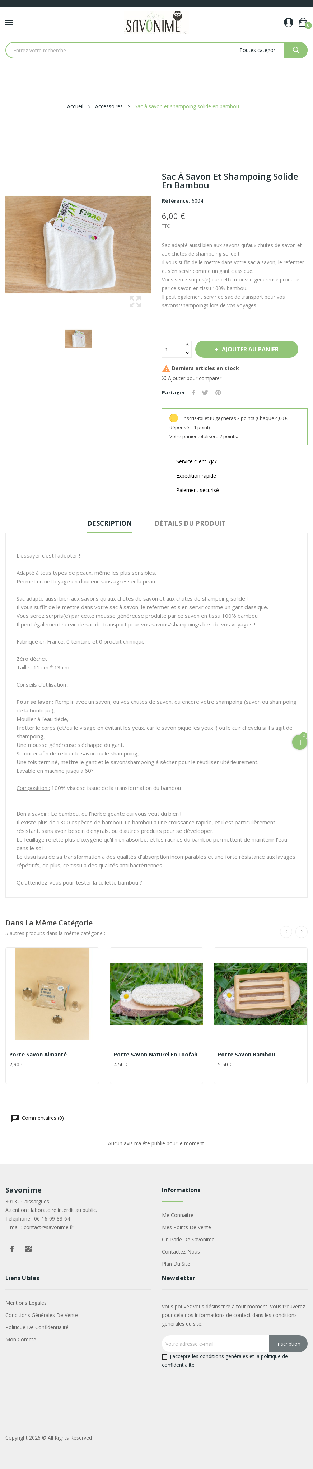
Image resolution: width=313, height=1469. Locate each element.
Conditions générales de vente (41, 1315)
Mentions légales (26, 1302)
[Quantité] (172, 349)
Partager (193, 392)
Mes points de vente (186, 1227)
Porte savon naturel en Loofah (155, 1054)
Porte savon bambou (246, 1054)
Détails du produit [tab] (190, 523)
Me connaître (177, 1215)
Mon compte (20, 1339)
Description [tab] (109, 523)
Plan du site (176, 1263)
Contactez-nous (181, 1251)
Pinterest (218, 392)
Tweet (205, 392)
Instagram (28, 1248)
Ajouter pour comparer (191, 378)
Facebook (11, 1248)
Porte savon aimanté (38, 1054)
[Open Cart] (299, 742)
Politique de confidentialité (37, 1327)
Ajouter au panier (249, 349)
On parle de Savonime (188, 1239)
